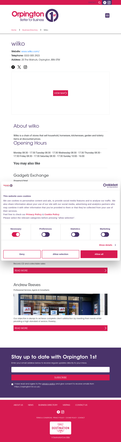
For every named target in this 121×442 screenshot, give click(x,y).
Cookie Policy (51, 214)
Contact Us (81, 405)
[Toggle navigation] (107, 15)
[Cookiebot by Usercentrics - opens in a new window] (105, 186)
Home (14, 30)
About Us (18, 405)
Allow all (99, 254)
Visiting (66, 405)
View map (59, 93)
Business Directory (30, 30)
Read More (21, 270)
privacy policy (48, 384)
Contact (92, 2)
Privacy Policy (34, 214)
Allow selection (60, 254)
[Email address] (60, 369)
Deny (22, 254)
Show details (105, 245)
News (30, 405)
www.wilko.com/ (30, 51)
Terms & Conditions (44, 418)
